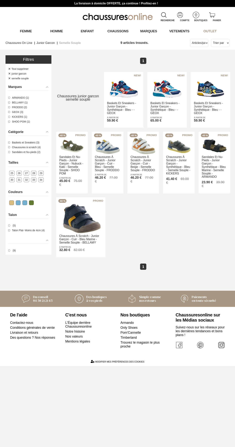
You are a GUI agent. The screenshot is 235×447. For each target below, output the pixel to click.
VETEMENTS (179, 31)
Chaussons (118, 31)
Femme (25, 31)
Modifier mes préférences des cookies (117, 442)
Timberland (128, 418)
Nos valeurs (74, 417)
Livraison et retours (24, 413)
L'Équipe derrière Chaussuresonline (78, 405)
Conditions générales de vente (32, 408)
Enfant (87, 31)
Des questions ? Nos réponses (32, 418)
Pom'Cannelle (130, 413)
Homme (56, 31)
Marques (148, 31)
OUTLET (209, 31)
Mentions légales (77, 422)
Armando (127, 403)
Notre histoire (75, 412)
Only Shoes (129, 408)
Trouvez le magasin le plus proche (140, 425)
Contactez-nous (21, 403)
